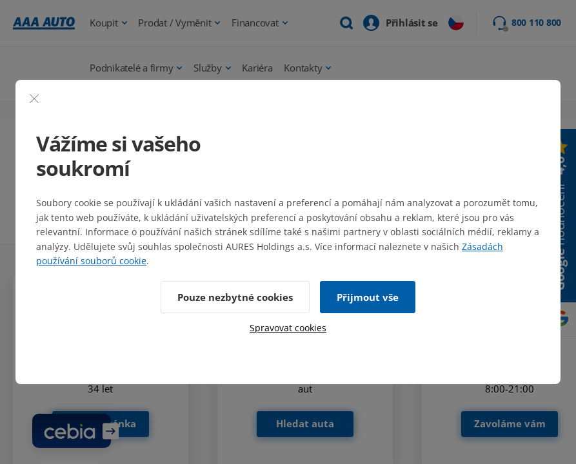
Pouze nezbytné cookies (235, 297)
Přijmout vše (368, 297)
